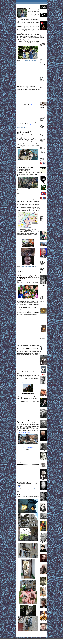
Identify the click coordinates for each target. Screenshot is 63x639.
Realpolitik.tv (41, 140)
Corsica (41, 45)
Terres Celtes (41, 298)
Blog (40, 35)
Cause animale (41, 39)
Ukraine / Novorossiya (31, 60)
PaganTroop (41, 297)
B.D (40, 33)
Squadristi (41, 88)
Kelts (40, 63)
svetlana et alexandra (29, 61)
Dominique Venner (42, 116)
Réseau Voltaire (41, 221)
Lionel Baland (41, 127)
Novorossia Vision (42, 135)
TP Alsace (41, 271)
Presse (41, 79)
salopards (31, 463)
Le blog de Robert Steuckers (43, 121)
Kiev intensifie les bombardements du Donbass (23, 271)
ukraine (22, 61)
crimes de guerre (21, 127)
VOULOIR (41, 160)
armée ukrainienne (25, 488)
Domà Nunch (41, 264)
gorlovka (26, 462)
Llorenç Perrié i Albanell (42, 128)
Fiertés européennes (21, 0)
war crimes (22, 489)
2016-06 (41, 347)
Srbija (40, 89)
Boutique (41, 36)
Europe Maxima (41, 120)
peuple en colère (25, 127)
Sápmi (40, 81)
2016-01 (41, 349)
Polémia (41, 220)
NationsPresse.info (42, 216)
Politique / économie (42, 77)
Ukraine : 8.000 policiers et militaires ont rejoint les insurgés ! (24, 130)
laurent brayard (33, 61)
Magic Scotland (41, 296)
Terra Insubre (41, 151)
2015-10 (41, 352)
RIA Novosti (41, 222)
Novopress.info (41, 218)
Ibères (40, 60)
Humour (41, 59)
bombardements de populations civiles (28, 190)
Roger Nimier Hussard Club (43, 143)
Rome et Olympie (42, 80)
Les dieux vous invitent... (42, 295)
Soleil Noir (41, 83)
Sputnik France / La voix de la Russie (35, 632)
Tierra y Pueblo (41, 270)
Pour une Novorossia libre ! (42, 139)
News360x (41, 217)
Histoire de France (42, 57)
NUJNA (41, 136)
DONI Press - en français (42, 117)
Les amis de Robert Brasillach (43, 126)
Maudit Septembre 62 (42, 129)
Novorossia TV (41, 219)
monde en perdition (34, 463)
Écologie (41, 47)
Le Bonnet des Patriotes (42, 265)
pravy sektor (29, 463)
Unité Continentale (42, 158)
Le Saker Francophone (42, 123)
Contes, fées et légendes (42, 44)
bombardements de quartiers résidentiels (20, 463)
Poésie (41, 76)
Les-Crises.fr (41, 215)
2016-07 (41, 346)
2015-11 (41, 351)
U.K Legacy (41, 299)
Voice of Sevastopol (42, 159)
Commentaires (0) (18, 61)
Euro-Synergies (41, 119)
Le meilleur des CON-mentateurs (43, 65)
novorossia (26, 61)
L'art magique (41, 317)
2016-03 (41, 348)
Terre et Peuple (41, 269)
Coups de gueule (41, 46)
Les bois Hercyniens (42, 318)
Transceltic (41, 157)
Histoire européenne (42, 58)
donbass (24, 61)
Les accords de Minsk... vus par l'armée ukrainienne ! (23, 493)
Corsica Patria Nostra (42, 263)
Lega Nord (41, 266)
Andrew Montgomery (42, 316)
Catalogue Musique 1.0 (42, 37)
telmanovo (23, 190)
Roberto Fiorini (41, 142)
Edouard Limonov (42, 118)
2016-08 (41, 345)
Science (41, 82)
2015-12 (41, 350)
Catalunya (41, 38)
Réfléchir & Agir (41, 141)
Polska (41, 78)
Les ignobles (26, 632)
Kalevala (41, 62)
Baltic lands (41, 34)
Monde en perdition (27, 266)
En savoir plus (44, 638)
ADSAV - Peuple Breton (42, 262)
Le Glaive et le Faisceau (42, 122)
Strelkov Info (41, 150)
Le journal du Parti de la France (43, 64)
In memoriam (41, 61)
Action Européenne (42, 261)
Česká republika (41, 40)
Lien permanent (34, 60)
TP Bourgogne (41, 272)
